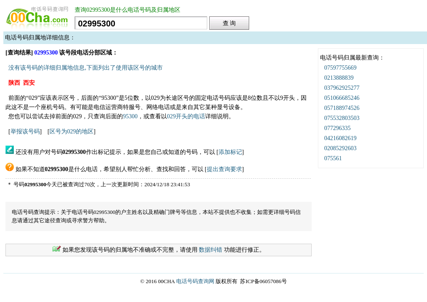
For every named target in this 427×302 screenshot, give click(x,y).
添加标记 (230, 152)
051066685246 (341, 98)
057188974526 (341, 108)
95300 (130, 116)
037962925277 (341, 88)
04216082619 (340, 138)
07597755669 (340, 68)
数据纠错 (210, 250)
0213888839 (339, 78)
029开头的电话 (186, 116)
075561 (333, 158)
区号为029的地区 (71, 131)
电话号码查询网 (195, 281)
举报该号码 (25, 131)
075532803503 (341, 118)
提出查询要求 (224, 169)
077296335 (337, 128)
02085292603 (340, 148)
